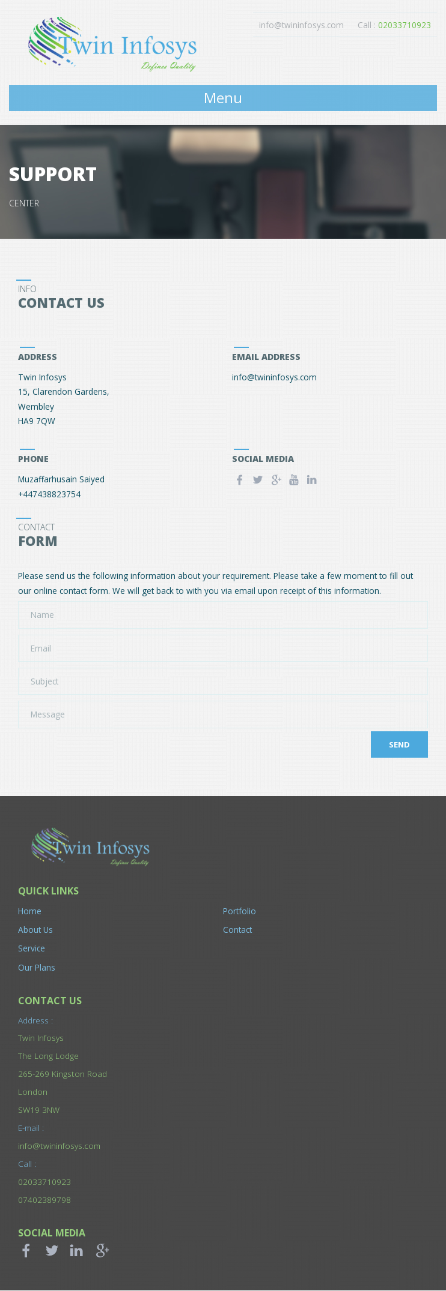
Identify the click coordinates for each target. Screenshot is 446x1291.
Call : (394, 25)
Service (31, 948)
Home (29, 911)
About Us (35, 930)
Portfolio (239, 911)
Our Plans (36, 967)
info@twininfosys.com (300, 25)
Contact (237, 930)
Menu (223, 98)
